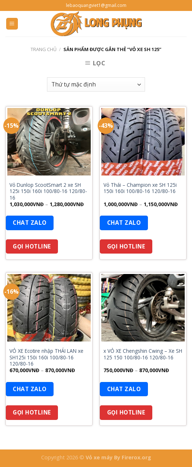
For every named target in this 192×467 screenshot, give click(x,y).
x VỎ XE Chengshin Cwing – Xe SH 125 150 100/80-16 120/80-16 (142, 354)
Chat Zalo (29, 223)
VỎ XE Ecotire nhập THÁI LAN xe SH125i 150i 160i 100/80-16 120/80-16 (46, 357)
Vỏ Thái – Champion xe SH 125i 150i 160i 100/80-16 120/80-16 (140, 188)
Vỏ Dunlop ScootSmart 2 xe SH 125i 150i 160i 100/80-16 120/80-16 (48, 191)
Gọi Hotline (32, 246)
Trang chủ (43, 49)
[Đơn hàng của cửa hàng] (96, 84)
